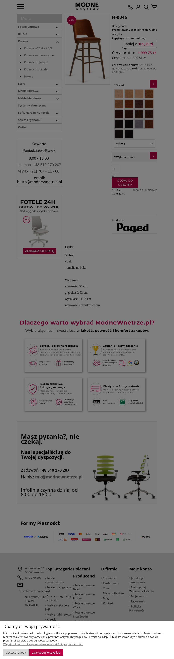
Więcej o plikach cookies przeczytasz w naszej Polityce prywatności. (43, 644)
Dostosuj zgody (16, 652)
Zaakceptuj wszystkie (46, 652)
